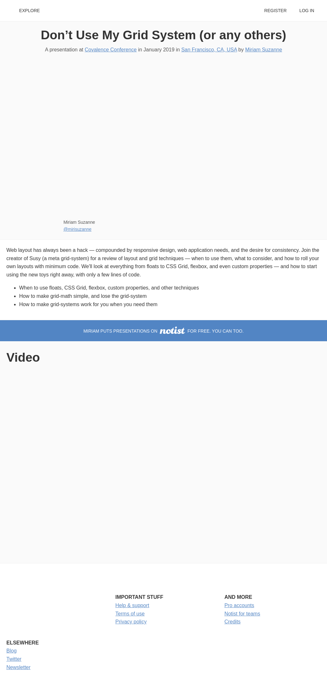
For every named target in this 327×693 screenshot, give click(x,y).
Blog (11, 650)
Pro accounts (239, 605)
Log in (307, 10)
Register (275, 10)
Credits (232, 621)
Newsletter (18, 667)
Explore (29, 10)
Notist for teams (242, 613)
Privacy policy (131, 621)
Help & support (132, 605)
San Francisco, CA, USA (209, 49)
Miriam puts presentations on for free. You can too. (163, 331)
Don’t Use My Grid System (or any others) (163, 35)
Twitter (13, 659)
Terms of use (130, 613)
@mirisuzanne (78, 229)
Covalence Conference (111, 49)
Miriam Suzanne (263, 49)
